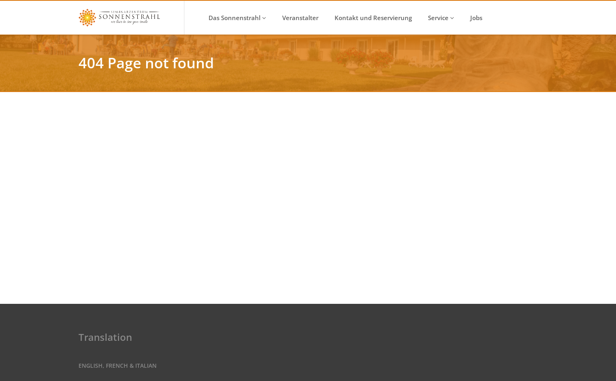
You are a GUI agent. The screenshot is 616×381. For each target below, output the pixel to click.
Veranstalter (300, 18)
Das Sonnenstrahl (237, 18)
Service (441, 18)
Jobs (476, 18)
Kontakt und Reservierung (373, 18)
